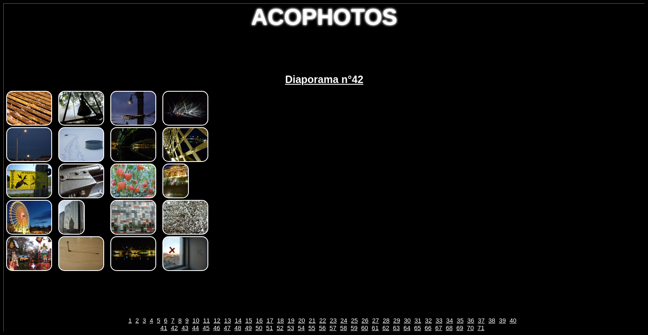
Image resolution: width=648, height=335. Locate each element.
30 (407, 320)
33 (439, 320)
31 (418, 320)
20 (301, 320)
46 (216, 327)
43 (184, 327)
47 (227, 327)
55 (311, 327)
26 (365, 320)
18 (280, 320)
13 (227, 320)
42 (174, 327)
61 (375, 327)
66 (427, 327)
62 (385, 327)
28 (386, 320)
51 (269, 327)
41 (163, 327)
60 (364, 327)
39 (502, 320)
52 (280, 327)
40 (513, 320)
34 (449, 320)
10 (196, 320)
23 (333, 320)
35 (460, 320)
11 (206, 320)
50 (258, 327)
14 (238, 320)
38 (492, 320)
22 (322, 320)
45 (206, 327)
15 (248, 320)
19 (291, 320)
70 (470, 327)
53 (290, 327)
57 (332, 327)
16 (259, 320)
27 (375, 320)
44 (195, 327)
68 (449, 327)
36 (470, 320)
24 (344, 320)
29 (396, 320)
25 (354, 320)
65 (417, 327)
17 (270, 320)
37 (481, 320)
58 (343, 327)
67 (438, 327)
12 (217, 320)
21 (312, 320)
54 (301, 327)
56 (322, 327)
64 (406, 327)
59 (353, 327)
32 (428, 320)
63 (396, 327)
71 (480, 327)
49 (248, 327)
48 (237, 327)
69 (459, 327)
